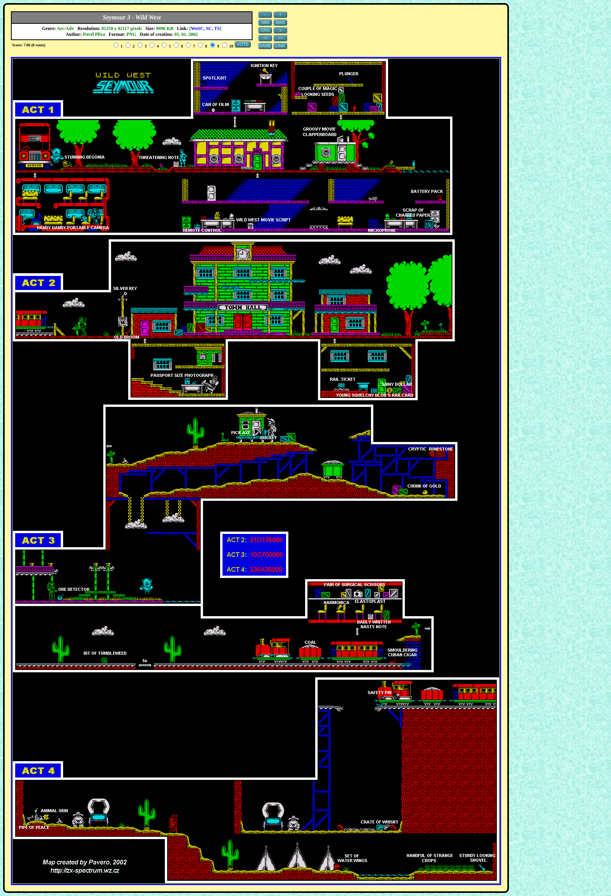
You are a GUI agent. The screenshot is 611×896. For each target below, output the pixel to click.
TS (217, 28)
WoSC (197, 28)
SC (209, 28)
